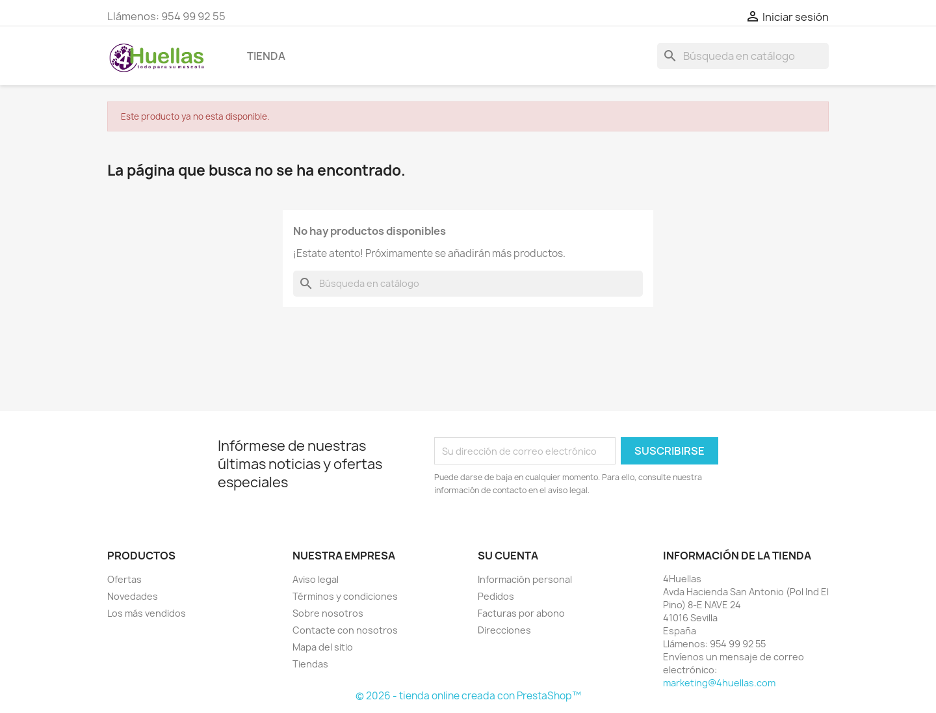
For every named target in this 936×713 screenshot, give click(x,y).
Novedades (132, 596)
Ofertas (124, 579)
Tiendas (310, 664)
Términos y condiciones (345, 596)
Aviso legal (315, 579)
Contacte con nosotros (345, 630)
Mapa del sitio (322, 647)
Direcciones (504, 630)
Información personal (525, 579)
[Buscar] (743, 56)
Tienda (266, 56)
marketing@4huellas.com (719, 683)
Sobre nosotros (327, 613)
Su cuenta (508, 555)
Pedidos (496, 596)
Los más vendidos (146, 613)
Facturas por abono (521, 613)
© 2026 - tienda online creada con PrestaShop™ (468, 696)
